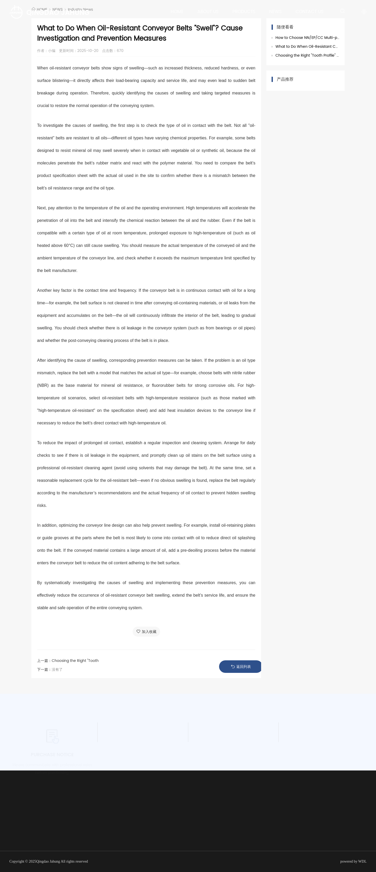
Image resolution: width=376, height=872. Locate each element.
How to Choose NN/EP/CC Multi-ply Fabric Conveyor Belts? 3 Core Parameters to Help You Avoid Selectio (307, 38)
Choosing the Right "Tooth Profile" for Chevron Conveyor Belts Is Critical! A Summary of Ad (307, 55)
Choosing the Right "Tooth (75, 661)
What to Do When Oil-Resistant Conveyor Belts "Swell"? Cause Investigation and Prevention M (307, 47)
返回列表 (241, 667)
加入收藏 (146, 632)
